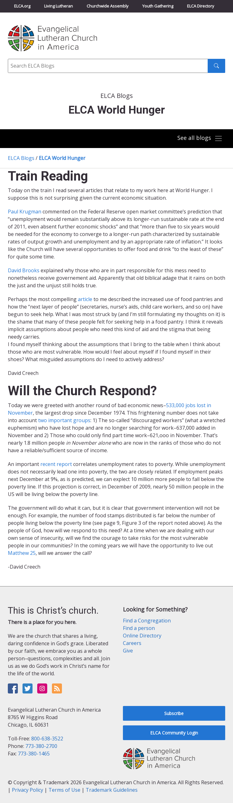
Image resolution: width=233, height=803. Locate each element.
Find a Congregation (147, 620)
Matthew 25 (22, 553)
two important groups (64, 420)
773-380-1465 (34, 753)
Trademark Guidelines (112, 789)
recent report (56, 464)
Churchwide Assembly (108, 6)
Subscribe (174, 713)
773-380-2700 (41, 746)
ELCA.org (22, 6)
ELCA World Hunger (62, 158)
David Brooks (23, 270)
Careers (132, 643)
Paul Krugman (24, 211)
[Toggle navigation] (200, 138)
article (85, 299)
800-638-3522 (47, 738)
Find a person (139, 628)
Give (128, 650)
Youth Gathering (157, 6)
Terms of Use (64, 789)
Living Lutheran (58, 6)
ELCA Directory (200, 6)
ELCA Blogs (21, 158)
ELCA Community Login (174, 733)
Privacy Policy (27, 789)
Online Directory (142, 635)
